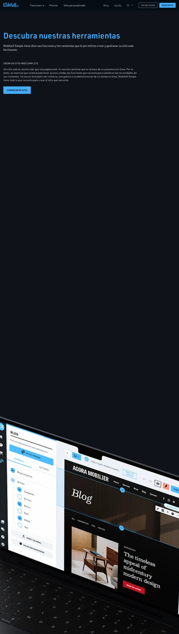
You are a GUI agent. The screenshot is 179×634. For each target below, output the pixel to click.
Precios (53, 5)
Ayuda (117, 5)
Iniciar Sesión (148, 5)
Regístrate (167, 5)
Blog (106, 5)
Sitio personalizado (74, 5)
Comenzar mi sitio (17, 90)
